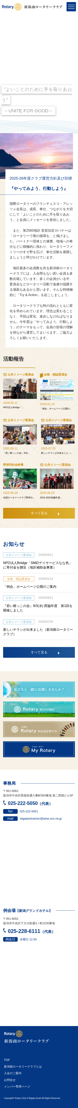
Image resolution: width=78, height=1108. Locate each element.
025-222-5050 (28, 803)
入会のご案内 (12, 1073)
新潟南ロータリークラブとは (23, 1066)
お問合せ (10, 1080)
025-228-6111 (29, 931)
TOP (7, 1060)
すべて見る (39, 513)
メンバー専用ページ (17, 1086)
